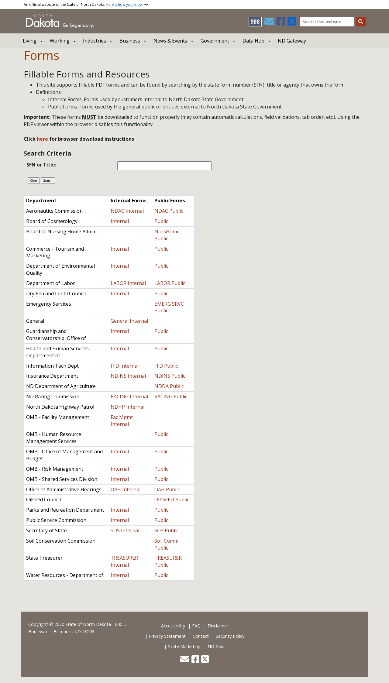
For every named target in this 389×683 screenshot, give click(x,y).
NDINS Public (169, 375)
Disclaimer (218, 626)
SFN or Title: (41, 164)
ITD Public (166, 365)
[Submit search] (361, 21)
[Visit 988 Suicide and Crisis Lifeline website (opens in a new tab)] (255, 21)
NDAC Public (168, 211)
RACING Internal (129, 396)
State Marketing (184, 646)
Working (60, 40)
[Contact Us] (269, 21)
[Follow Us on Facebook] (281, 21)
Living (29, 40)
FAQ (196, 626)
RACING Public (170, 396)
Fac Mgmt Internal (122, 420)
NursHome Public (167, 235)
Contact (201, 636)
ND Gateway (292, 40)
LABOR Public (169, 283)
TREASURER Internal (124, 561)
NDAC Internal (127, 211)
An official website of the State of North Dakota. (83, 4)
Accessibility (173, 626)
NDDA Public (169, 386)
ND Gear (216, 646)
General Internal (129, 320)
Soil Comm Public (166, 544)
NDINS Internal (128, 375)
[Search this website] (327, 21)
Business (129, 40)
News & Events (170, 40)
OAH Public (167, 489)
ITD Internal (125, 365)
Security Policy (230, 636)
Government (215, 40)
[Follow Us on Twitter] (291, 21)
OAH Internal (125, 489)
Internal (120, 221)
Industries (94, 40)
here (42, 139)
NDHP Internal (127, 406)
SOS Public (166, 530)
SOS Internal (125, 530)
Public (161, 221)
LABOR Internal (128, 283)
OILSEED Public (171, 499)
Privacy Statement (167, 636)
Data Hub (253, 40)
